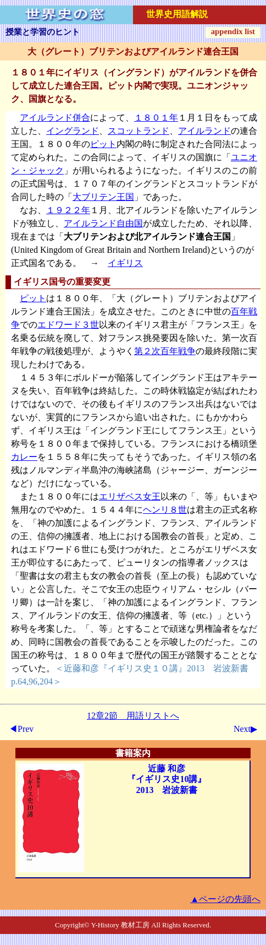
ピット (103, 144)
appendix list (233, 31)
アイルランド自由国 (103, 223)
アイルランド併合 (55, 117)
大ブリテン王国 (103, 197)
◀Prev (21, 729)
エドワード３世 (68, 324)
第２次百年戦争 (165, 351)
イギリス (125, 263)
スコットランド (138, 130)
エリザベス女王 (129, 496)
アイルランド (204, 130)
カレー (24, 456)
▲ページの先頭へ (225, 899)
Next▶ (245, 729)
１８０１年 (156, 117)
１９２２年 (68, 210)
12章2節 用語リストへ (133, 715)
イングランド (72, 130)
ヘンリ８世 (165, 509)
